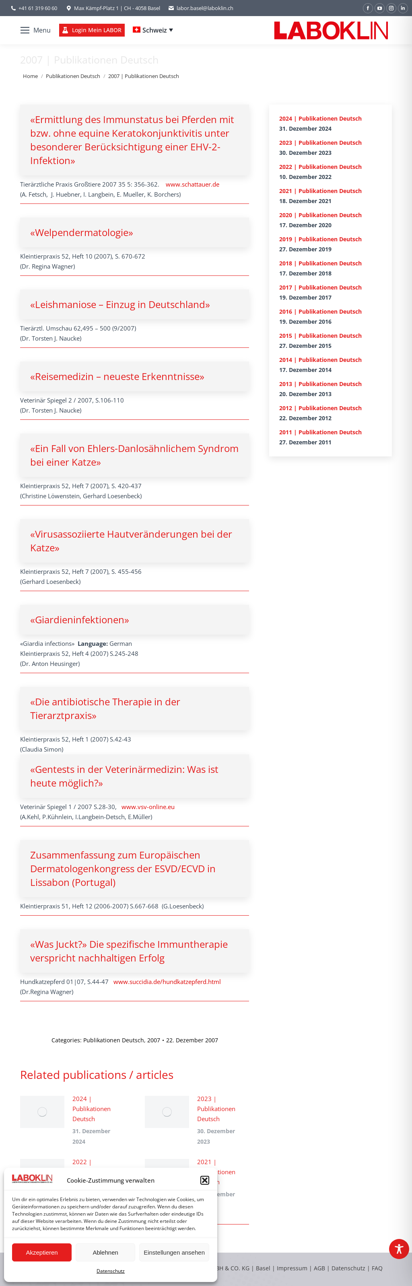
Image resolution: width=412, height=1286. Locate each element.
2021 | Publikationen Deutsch (216, 1172)
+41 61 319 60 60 (38, 8)
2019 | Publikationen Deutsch (320, 239)
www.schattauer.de (192, 184)
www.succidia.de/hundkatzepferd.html (167, 982)
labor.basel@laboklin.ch (200, 8)
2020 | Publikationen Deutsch (320, 215)
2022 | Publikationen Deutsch (320, 167)
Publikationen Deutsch (113, 1040)
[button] (204, 1180)
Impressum (292, 1268)
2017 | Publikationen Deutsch (320, 287)
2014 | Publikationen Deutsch (320, 360)
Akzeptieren (42, 1252)
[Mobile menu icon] (35, 30)
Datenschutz (111, 1271)
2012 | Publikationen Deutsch (320, 408)
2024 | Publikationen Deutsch (91, 1109)
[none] (153, 30)
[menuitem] (153, 30)
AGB (320, 1268)
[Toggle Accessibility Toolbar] (399, 1249)
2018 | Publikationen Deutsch (320, 263)
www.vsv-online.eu (148, 807)
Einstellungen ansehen (174, 1252)
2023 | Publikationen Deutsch (216, 1109)
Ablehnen (105, 1252)
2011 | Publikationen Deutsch (320, 432)
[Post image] (42, 1112)
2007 (153, 1040)
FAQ (377, 1268)
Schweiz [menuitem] (154, 30)
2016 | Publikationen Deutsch (320, 311)
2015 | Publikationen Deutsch (320, 335)
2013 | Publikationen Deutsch (320, 384)
